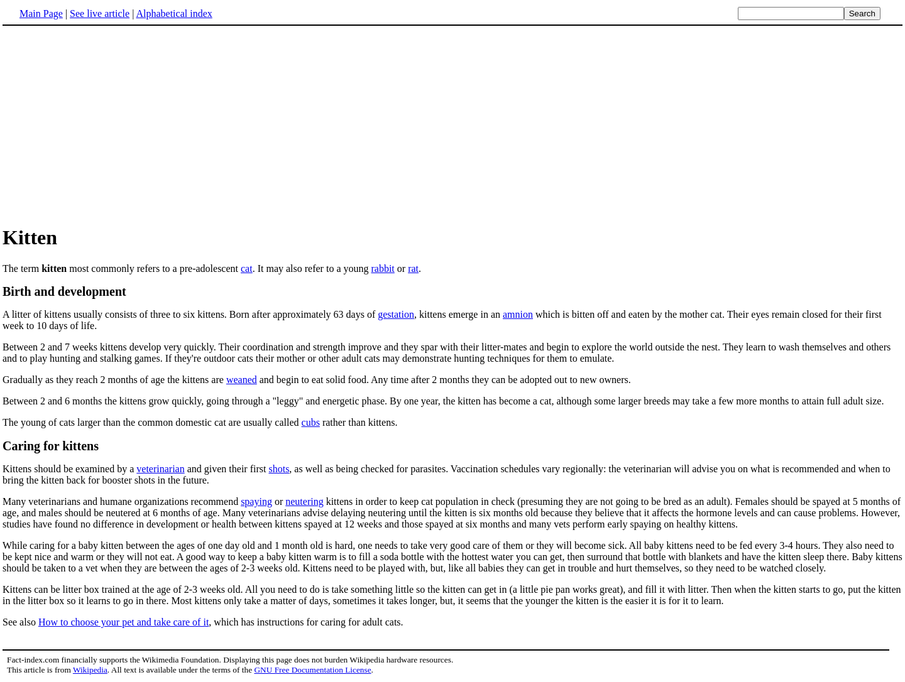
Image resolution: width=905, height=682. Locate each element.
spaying (256, 501)
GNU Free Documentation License (312, 669)
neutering (304, 501)
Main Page (41, 13)
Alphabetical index (174, 13)
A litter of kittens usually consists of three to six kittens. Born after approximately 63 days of (190, 314)
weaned (241, 379)
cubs (311, 422)
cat (247, 268)
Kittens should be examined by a (69, 468)
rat (413, 268)
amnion (518, 314)
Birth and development (64, 291)
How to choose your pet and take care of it (123, 622)
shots (278, 468)
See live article (99, 13)
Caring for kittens (51, 446)
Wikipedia (90, 669)
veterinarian (160, 468)
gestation (396, 314)
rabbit (382, 268)
